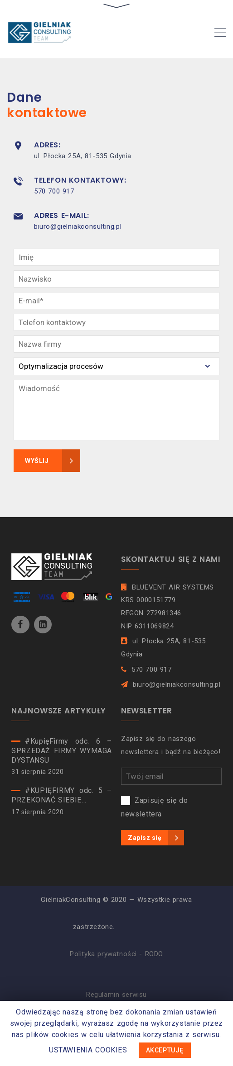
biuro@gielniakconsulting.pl (77, 226)
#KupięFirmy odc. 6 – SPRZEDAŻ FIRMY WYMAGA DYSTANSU (61, 750)
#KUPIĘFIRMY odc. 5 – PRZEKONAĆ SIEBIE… (61, 795)
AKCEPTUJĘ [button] (165, 1050)
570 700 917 (54, 191)
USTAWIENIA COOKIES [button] (88, 1050)
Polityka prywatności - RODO (116, 954)
